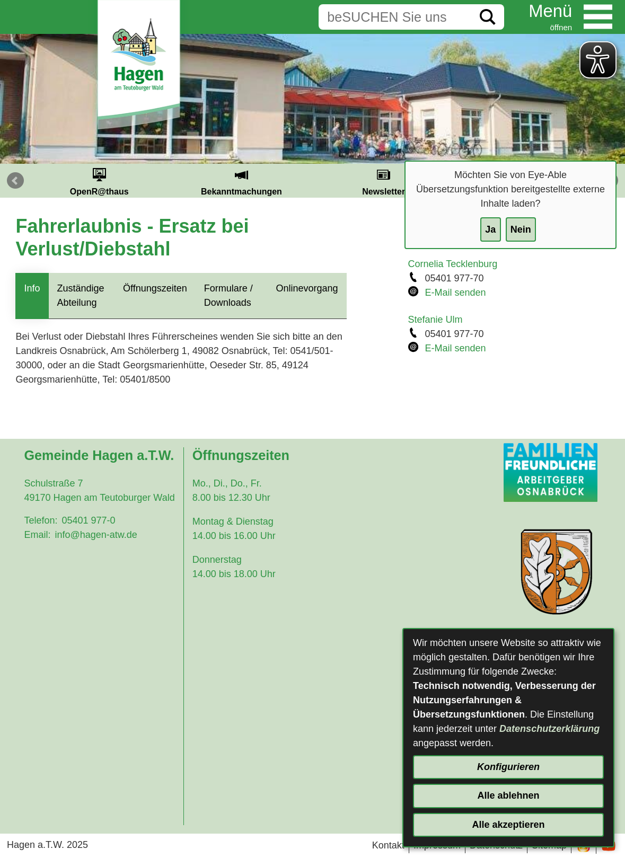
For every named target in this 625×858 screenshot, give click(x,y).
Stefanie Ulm (435, 319)
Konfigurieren (508, 767)
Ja (490, 229)
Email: (37, 534)
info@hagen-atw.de (96, 534)
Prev (15, 180)
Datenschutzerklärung (549, 728)
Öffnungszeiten (155, 288)
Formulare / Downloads (228, 295)
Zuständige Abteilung (80, 295)
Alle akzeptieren (508, 824)
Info (32, 288)
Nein (520, 229)
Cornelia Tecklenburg (453, 264)
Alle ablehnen (508, 795)
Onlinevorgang (307, 288)
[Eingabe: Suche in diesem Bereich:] (395, 17)
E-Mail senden (455, 292)
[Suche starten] (487, 17)
